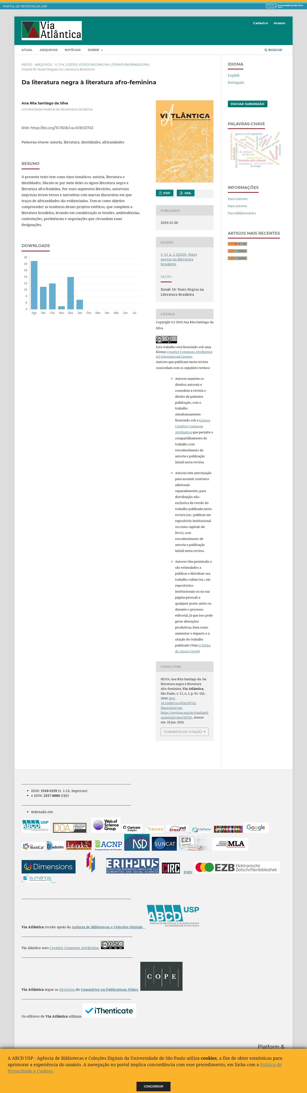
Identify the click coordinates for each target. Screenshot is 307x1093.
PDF (166, 193)
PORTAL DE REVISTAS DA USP (25, 6)
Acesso (279, 23)
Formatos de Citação (183, 732)
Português (236, 82)
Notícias (73, 50)
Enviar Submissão (247, 104)
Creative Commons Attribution (74, 948)
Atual (27, 50)
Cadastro (260, 23)
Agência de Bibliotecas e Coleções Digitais (108, 927)
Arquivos (49, 50)
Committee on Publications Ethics (109, 989)
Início (27, 64)
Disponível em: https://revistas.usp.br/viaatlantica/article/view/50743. (184, 712)
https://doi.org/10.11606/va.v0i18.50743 (61, 128)
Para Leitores (238, 199)
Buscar (273, 50)
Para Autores (237, 206)
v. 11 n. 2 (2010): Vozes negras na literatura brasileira (102, 64)
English (234, 75)
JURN (188, 872)
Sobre (94, 50)
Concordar (153, 1086)
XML (187, 193)
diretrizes (67, 989)
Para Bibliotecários (242, 213)
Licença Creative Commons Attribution (192, 426)
